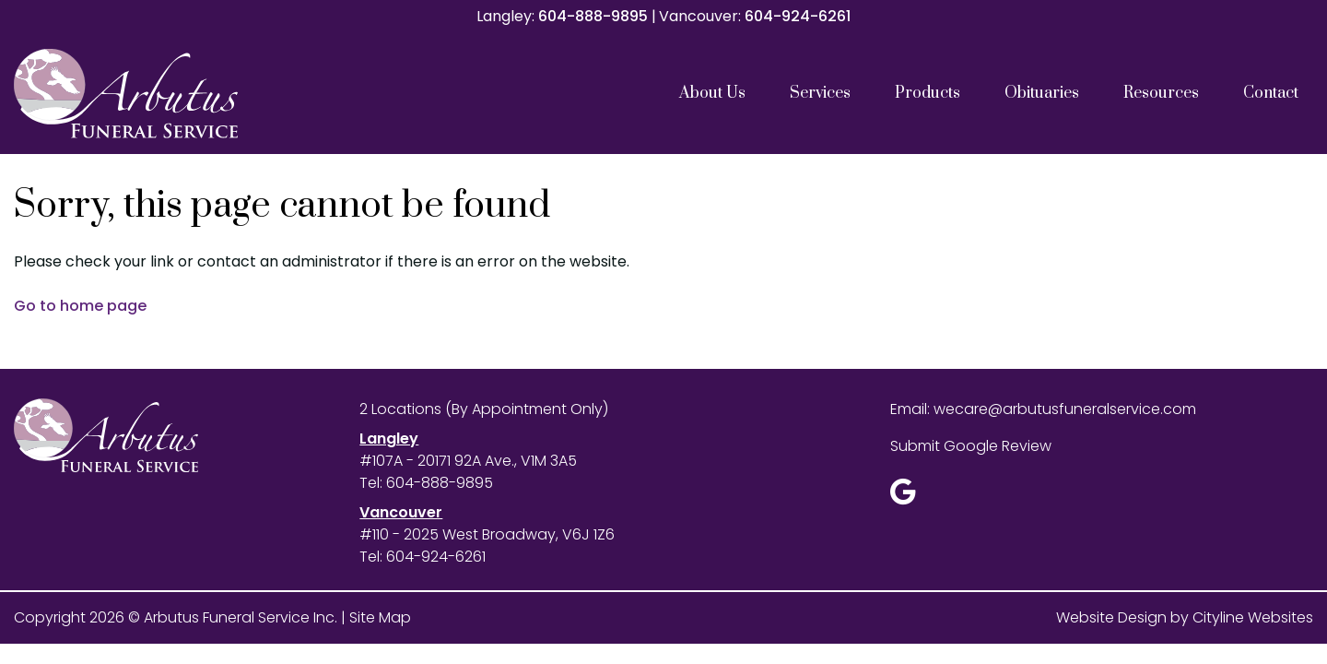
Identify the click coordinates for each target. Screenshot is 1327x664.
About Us (712, 93)
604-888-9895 (593, 16)
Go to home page (80, 305)
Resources (1161, 93)
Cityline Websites (1252, 617)
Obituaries (1041, 93)
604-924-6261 (798, 16)
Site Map (380, 617)
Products (927, 93)
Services (820, 93)
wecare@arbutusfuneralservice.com (1065, 409)
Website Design (1111, 617)
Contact (1270, 93)
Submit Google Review (970, 445)
